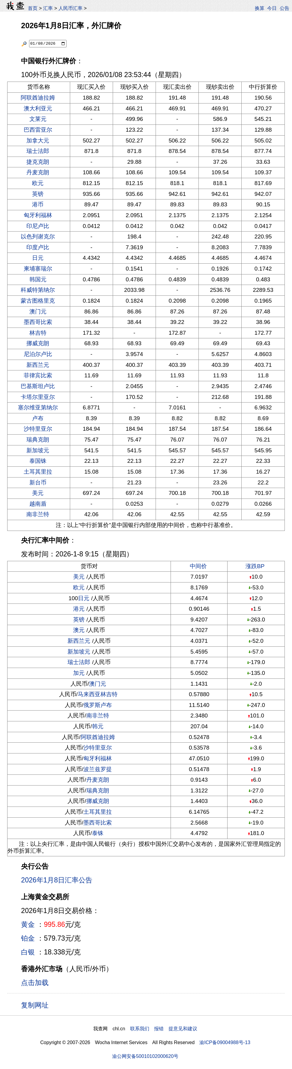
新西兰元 (37, 365)
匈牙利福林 (38, 215)
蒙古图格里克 (38, 301)
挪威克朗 (37, 343)
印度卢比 (37, 247)
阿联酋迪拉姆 (38, 97)
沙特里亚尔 (38, 429)
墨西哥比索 (38, 322)
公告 (284, 8)
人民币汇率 (70, 8)
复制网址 (37, 1005)
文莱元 (37, 119)
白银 (28, 952)
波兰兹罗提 (97, 769)
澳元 (79, 630)
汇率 (48, 8)
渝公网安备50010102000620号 (145, 1056)
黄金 (28, 924)
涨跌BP (255, 566)
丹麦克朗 (37, 172)
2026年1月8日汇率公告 (56, 880)
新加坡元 (37, 450)
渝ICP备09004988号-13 (224, 1042)
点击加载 (35, 983)
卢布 (37, 418)
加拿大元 (37, 140)
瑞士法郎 (37, 151)
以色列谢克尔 (38, 236)
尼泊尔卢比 (38, 354)
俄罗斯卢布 (97, 705)
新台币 (37, 482)
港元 (79, 609)
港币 (37, 204)
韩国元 (37, 279)
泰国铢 (37, 461)
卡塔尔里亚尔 (38, 397)
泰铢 (97, 833)
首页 (32, 8)
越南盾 (37, 504)
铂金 (28, 938)
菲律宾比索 (38, 375)
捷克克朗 (37, 162)
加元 (79, 673)
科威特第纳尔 (38, 290)
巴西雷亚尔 (38, 130)
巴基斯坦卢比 (38, 386)
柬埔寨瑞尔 (38, 268)
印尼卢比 (37, 226)
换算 (259, 8)
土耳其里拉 (38, 472)
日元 (37, 258)
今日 (272, 8)
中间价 (198, 566)
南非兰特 (37, 514)
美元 (37, 493)
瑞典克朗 (37, 439)
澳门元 (37, 311)
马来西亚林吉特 (98, 694)
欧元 (37, 183)
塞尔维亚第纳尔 (38, 407)
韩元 (97, 726)
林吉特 (37, 333)
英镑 (37, 194)
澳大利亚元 (38, 108)
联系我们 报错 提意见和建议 (163, 1028)
